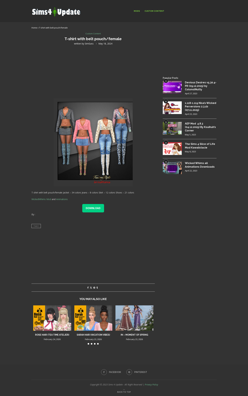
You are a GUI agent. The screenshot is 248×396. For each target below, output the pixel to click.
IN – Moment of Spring (134, 335)
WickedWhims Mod (41, 199)
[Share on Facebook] (88, 287)
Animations (62, 199)
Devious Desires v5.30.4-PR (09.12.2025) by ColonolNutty (200, 86)
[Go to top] (124, 391)
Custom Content (154, 11)
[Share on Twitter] (91, 287)
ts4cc (36, 226)
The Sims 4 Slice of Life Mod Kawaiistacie (200, 145)
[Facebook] (111, 372)
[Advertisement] (93, 71)
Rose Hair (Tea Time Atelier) (52, 335)
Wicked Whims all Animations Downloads (200, 165)
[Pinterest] (136, 372)
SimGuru (89, 43)
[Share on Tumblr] (97, 287)
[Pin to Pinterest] (94, 287)
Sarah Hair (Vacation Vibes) (93, 335)
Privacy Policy (151, 384)
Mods (137, 11)
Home (34, 27)
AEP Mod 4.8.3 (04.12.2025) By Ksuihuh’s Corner (200, 127)
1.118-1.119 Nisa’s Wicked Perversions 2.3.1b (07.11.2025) (200, 107)
